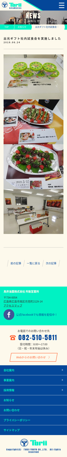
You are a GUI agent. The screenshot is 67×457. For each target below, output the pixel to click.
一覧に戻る (33, 263)
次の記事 (51, 263)
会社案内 (9, 370)
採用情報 (9, 390)
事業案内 (9, 380)
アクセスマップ (13, 305)
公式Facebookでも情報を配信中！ (36, 315)
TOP (6, 27)
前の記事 (16, 263)
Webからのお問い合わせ (31, 357)
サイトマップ (12, 430)
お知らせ (22, 27)
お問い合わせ (12, 410)
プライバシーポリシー (17, 420)
